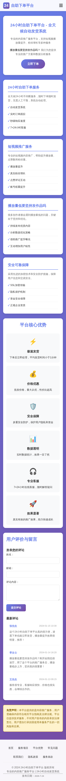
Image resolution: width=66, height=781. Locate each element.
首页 (10, 748)
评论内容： (12, 582)
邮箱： (10, 568)
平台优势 (38, 748)
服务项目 (23, 748)
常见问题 (53, 748)
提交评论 (16, 607)
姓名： (10, 554)
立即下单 (33, 63)
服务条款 (48, 756)
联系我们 (18, 756)
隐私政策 (33, 756)
